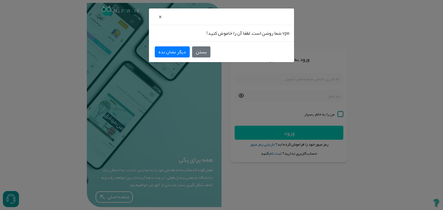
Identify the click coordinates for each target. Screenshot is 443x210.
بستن (201, 52)
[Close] (160, 16)
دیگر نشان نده (172, 52)
